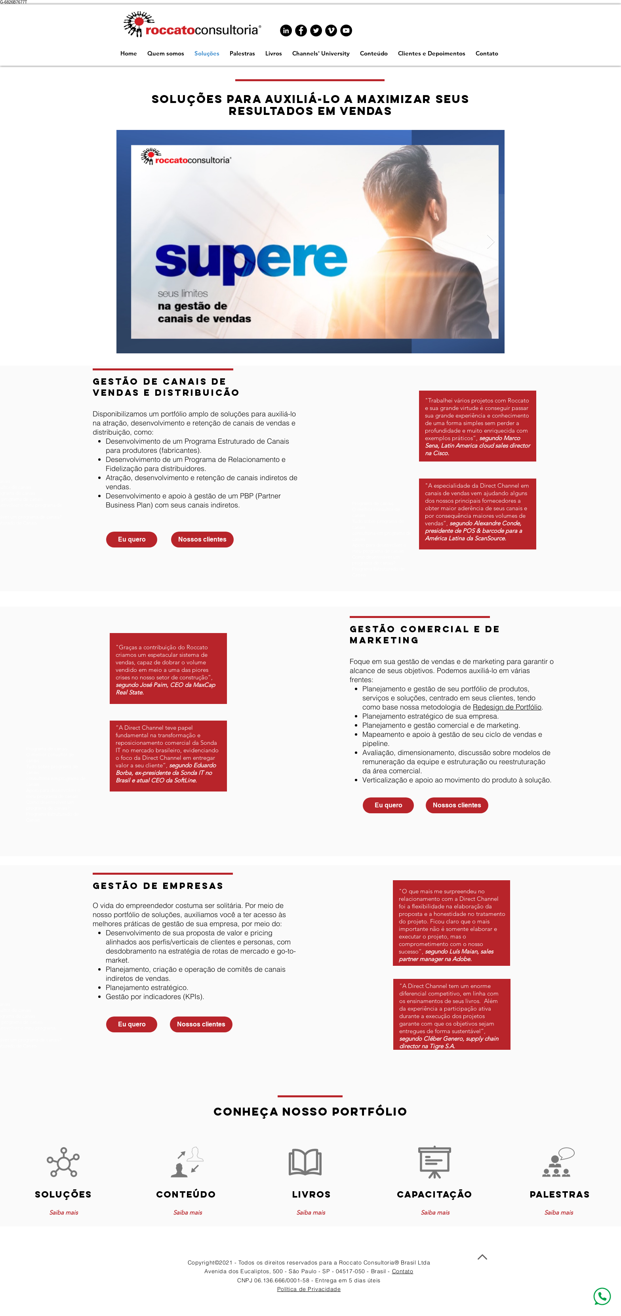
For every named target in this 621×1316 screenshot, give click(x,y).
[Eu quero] (131, 539)
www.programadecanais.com (423, 614)
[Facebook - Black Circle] (301, 30)
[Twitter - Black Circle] (316, 30)
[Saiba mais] (63, 1212)
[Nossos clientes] (202, 539)
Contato (402, 1271)
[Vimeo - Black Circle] (331, 30)
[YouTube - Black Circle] (346, 30)
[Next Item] (490, 242)
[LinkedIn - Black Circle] (286, 30)
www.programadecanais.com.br (108, 375)
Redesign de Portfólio (507, 706)
